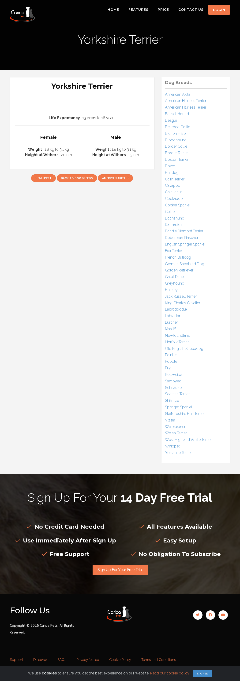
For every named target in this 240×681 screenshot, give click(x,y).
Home (113, 9)
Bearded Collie (177, 127)
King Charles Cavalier (182, 303)
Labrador (172, 316)
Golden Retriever (179, 270)
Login (219, 10)
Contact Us (190, 9)
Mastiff (170, 329)
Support (16, 660)
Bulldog (172, 172)
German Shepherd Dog (184, 264)
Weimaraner (175, 427)
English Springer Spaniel (185, 244)
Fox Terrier (173, 251)
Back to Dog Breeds (77, 178)
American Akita (115, 178)
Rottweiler (173, 374)
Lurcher (171, 322)
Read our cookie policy (169, 673)
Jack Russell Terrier (181, 296)
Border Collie (176, 146)
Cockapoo (174, 198)
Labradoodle (176, 309)
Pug (168, 368)
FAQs (61, 660)
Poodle (171, 361)
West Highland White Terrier (188, 439)
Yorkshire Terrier (178, 452)
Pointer (171, 355)
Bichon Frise (175, 133)
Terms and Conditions (158, 660)
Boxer (170, 166)
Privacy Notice (87, 660)
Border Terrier (176, 153)
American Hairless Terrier (185, 101)
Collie (170, 211)
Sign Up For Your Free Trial (120, 570)
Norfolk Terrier (177, 342)
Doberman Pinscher (181, 237)
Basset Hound (177, 114)
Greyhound (174, 283)
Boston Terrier (176, 159)
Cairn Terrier (174, 179)
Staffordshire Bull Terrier (185, 413)
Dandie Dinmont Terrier (184, 231)
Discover (40, 660)
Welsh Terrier (176, 433)
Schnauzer (174, 387)
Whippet (43, 178)
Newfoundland (177, 335)
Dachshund (174, 218)
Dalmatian (173, 224)
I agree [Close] (202, 673)
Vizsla (170, 420)
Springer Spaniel (178, 407)
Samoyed (173, 381)
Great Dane (174, 277)
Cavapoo (172, 185)
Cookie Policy (120, 660)
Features (138, 9)
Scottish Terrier (177, 394)
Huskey (171, 290)
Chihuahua (174, 192)
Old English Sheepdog (184, 348)
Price (163, 9)
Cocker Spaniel (177, 205)
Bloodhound (176, 140)
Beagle (171, 120)
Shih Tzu (172, 400)
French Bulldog (178, 257)
